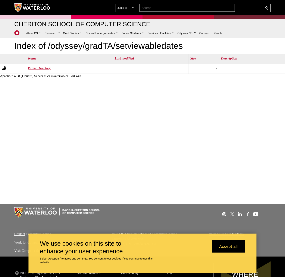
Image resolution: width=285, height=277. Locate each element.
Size (193, 58)
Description (229, 58)
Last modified (124, 58)
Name (32, 58)
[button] (34, 33)
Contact (19, 234)
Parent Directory (39, 68)
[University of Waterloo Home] (32, 7)
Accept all (228, 246)
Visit (17, 250)
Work (18, 242)
